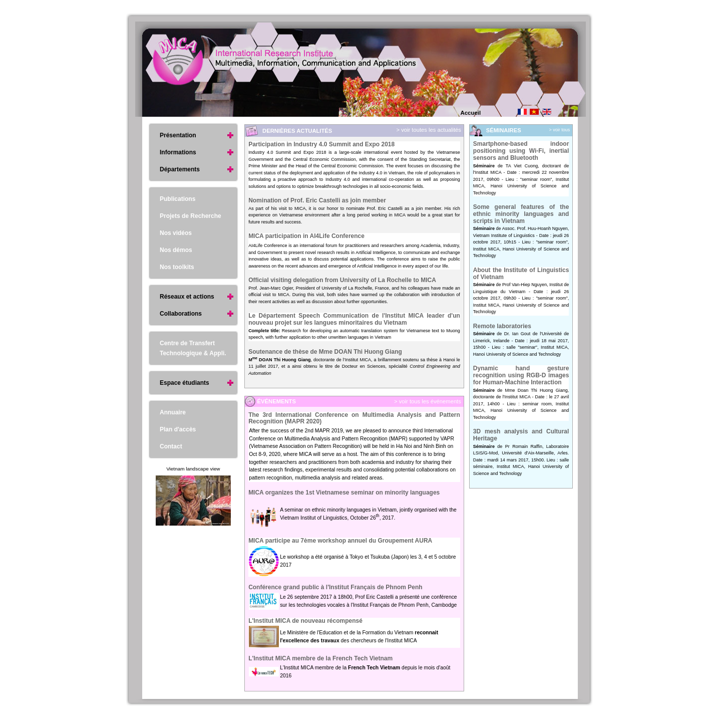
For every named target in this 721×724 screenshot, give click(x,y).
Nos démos (176, 250)
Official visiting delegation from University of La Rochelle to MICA (342, 280)
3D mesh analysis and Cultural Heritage (521, 435)
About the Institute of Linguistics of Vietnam (521, 274)
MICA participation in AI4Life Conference (306, 235)
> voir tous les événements (427, 401)
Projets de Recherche (190, 215)
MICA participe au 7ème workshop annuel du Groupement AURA (340, 540)
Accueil (471, 113)
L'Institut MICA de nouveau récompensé (305, 620)
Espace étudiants (184, 382)
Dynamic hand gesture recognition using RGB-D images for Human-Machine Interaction (521, 375)
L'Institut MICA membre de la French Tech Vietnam (320, 658)
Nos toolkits (177, 267)
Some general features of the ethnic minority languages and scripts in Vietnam (521, 213)
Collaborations (181, 313)
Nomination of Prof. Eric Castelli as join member (317, 200)
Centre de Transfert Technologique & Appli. (193, 348)
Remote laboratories (502, 326)
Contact (171, 446)
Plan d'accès (178, 429)
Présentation (178, 135)
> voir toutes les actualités (428, 130)
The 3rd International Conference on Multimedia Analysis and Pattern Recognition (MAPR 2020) (354, 418)
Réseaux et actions (187, 296)
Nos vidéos (176, 232)
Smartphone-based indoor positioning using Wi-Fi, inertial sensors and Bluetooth (521, 150)
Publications (177, 198)
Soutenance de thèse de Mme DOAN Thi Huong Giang (325, 351)
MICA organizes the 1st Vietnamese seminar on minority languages (344, 492)
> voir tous (559, 129)
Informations (178, 152)
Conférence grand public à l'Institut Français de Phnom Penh (335, 587)
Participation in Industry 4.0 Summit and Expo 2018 (321, 144)
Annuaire (173, 412)
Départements (180, 169)
